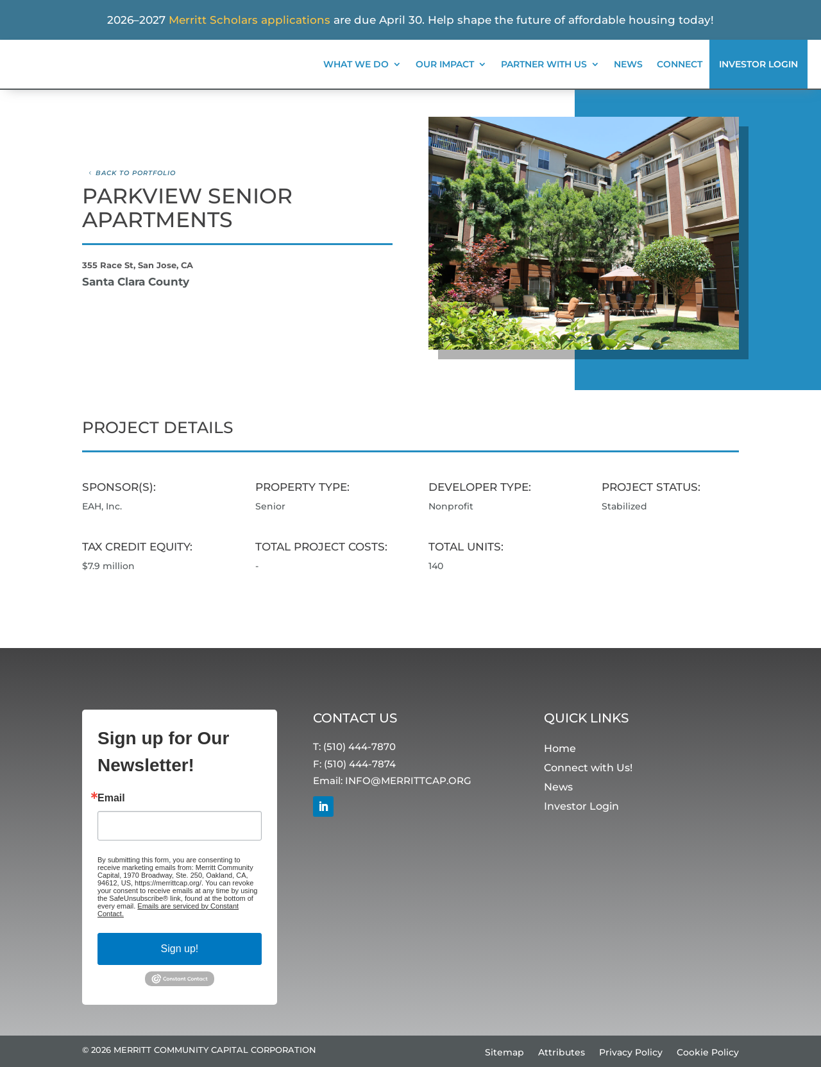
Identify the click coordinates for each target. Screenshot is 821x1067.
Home (560, 749)
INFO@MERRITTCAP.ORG (408, 781)
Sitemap (504, 1053)
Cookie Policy (708, 1053)
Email (111, 798)
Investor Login (758, 64)
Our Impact (445, 64)
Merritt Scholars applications (249, 19)
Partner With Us (544, 64)
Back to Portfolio (136, 173)
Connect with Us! (588, 768)
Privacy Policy (631, 1053)
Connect (679, 64)
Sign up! (180, 948)
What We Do (356, 64)
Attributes (561, 1053)
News (628, 64)
